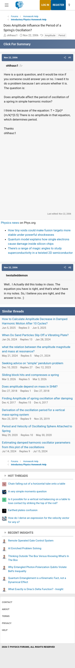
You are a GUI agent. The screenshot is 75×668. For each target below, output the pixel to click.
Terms (6, 616)
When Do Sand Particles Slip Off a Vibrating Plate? (35, 335)
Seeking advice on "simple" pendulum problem (32, 363)
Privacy (6, 623)
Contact (7, 602)
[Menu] (6, 5)
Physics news (10, 222)
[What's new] (69, 5)
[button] (64, 57)
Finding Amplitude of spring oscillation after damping (37, 398)
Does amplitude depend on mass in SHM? (30, 386)
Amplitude (50, 35)
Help (5, 630)
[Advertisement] (37, 173)
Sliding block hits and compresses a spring (30, 375)
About (6, 609)
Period (62, 35)
